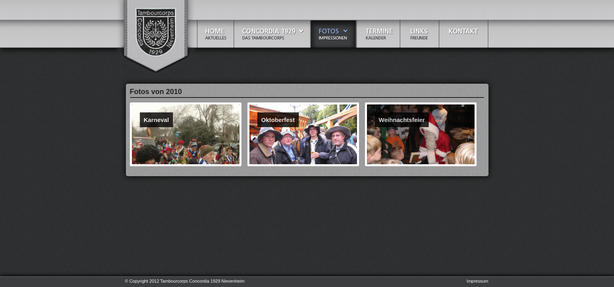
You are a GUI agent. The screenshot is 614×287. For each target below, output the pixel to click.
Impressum (477, 281)
